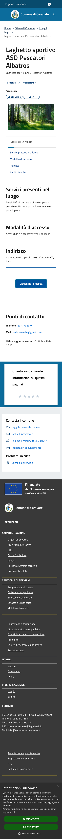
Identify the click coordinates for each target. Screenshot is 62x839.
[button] (31, 833)
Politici (11, 560)
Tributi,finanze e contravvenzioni (26, 634)
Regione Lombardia (15, 4)
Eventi (11, 697)
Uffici (10, 550)
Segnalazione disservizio (21, 758)
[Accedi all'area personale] (49, 4)
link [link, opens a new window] (13, 812)
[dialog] (31, 811)
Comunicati (14, 671)
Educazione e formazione (22, 624)
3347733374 (25, 325)
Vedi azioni (30, 83)
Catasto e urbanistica (19, 603)
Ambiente (13, 640)
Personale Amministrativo (22, 566)
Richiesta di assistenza (20, 769)
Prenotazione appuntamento (24, 753)
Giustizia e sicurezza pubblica (24, 629)
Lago (6, 32)
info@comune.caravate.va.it (24, 730)
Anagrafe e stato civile (20, 587)
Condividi (14, 83)
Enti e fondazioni (17, 555)
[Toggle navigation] (7, 14)
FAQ (10, 764)
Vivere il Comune (25, 28)
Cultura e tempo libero (20, 592)
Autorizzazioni (16, 650)
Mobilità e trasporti (18, 608)
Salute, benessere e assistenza (25, 645)
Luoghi (43, 28)
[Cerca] (55, 14)
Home (7, 28)
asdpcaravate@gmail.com (27, 332)
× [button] (58, 786)
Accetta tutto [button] (31, 819)
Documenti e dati (17, 571)
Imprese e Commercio (20, 597)
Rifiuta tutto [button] (31, 826)
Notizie (12, 666)
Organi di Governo (18, 539)
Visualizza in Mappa (31, 284)
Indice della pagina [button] (21, 142)
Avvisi (11, 677)
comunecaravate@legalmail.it (25, 726)
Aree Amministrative (19, 545)
